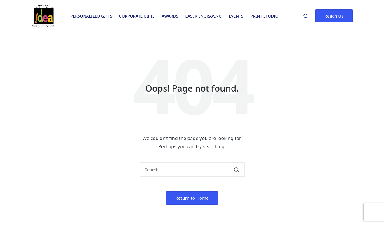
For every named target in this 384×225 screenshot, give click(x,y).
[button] (334, 15)
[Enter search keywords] (192, 169)
